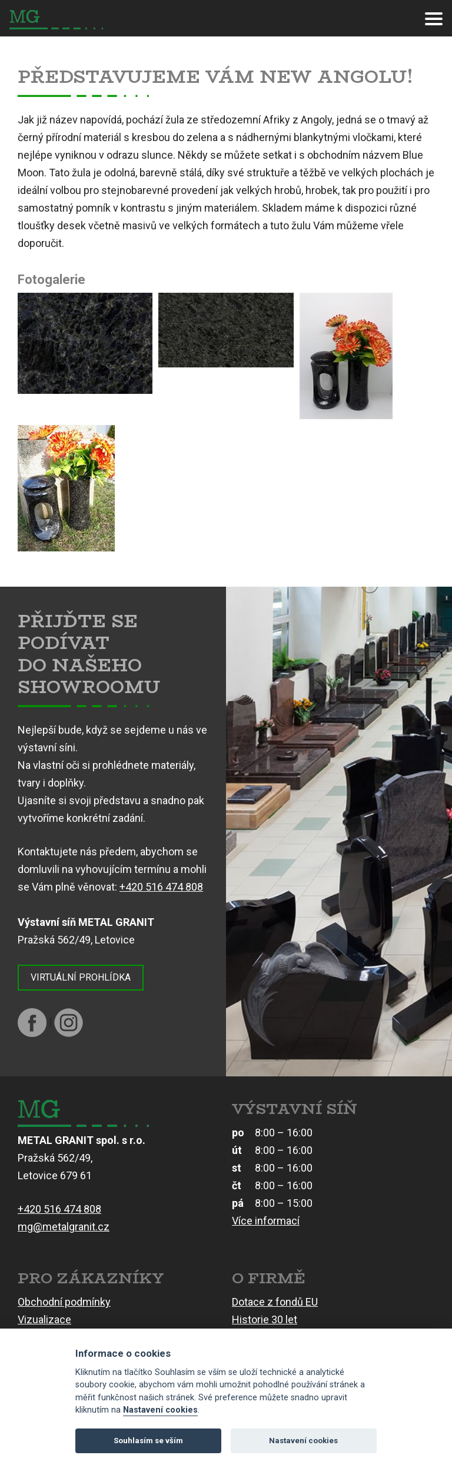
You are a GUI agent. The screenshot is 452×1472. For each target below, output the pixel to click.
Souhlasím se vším (148, 1440)
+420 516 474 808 (161, 887)
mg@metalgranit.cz (63, 1226)
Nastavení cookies (160, 1410)
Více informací (266, 1221)
